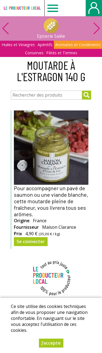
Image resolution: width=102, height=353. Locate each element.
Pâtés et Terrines (61, 52)
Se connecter (31, 241)
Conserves (34, 52)
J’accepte (51, 343)
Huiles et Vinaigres (18, 44)
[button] (96, 28)
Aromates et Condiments (78, 44)
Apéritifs (45, 44)
